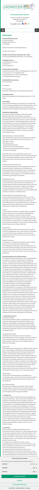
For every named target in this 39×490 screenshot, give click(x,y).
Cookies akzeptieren (19, 476)
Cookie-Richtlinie (12, 488)
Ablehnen (19, 480)
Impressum (28, 488)
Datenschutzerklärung (20, 488)
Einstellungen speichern (19, 484)
